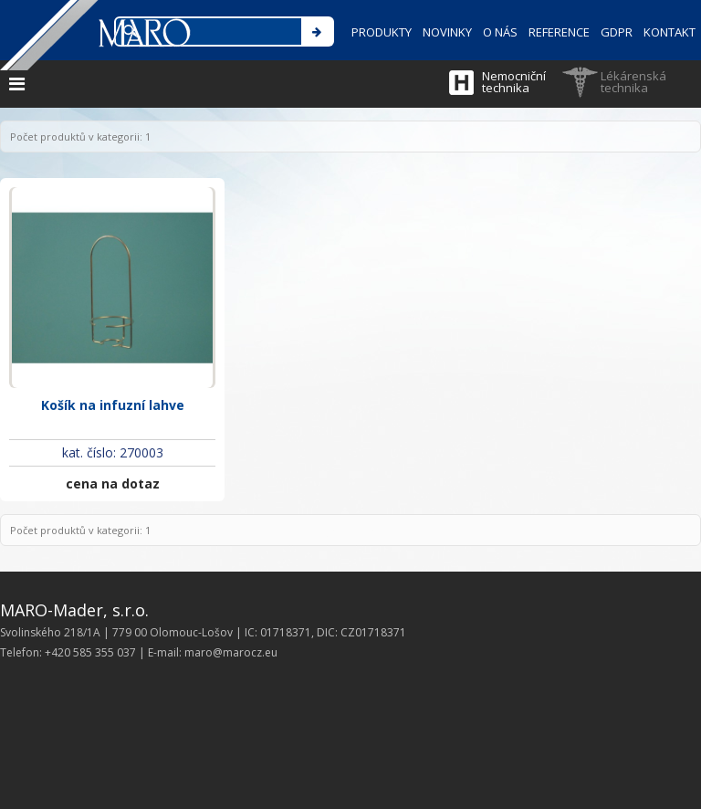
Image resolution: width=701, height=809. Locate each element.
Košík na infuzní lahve (112, 405)
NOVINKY (447, 32)
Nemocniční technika (514, 82)
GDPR (617, 32)
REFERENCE (559, 32)
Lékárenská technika (633, 82)
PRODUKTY (381, 32)
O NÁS (500, 32)
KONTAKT (669, 32)
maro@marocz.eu (230, 652)
